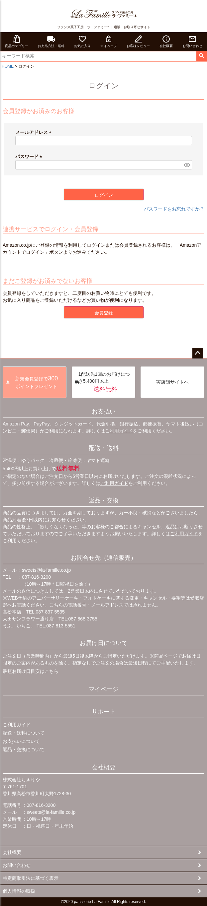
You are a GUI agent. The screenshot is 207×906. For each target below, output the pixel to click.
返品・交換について (24, 749)
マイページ (108, 41)
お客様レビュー (138, 41)
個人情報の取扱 (19, 891)
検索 (201, 56)
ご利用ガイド (119, 430)
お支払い (104, 411)
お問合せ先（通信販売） (104, 557)
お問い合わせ (192, 41)
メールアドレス (34, 132)
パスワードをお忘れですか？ (174, 209)
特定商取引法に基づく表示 (30, 878)
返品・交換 (104, 500)
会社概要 (166, 41)
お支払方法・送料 (51, 41)
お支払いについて (21, 741)
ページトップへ (197, 353)
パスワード (30, 156)
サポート (104, 711)
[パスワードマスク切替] (186, 165)
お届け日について (104, 643)
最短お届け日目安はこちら (30, 671)
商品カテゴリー (16, 41)
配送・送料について (24, 733)
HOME (8, 66)
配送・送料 (104, 448)
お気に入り (82, 41)
